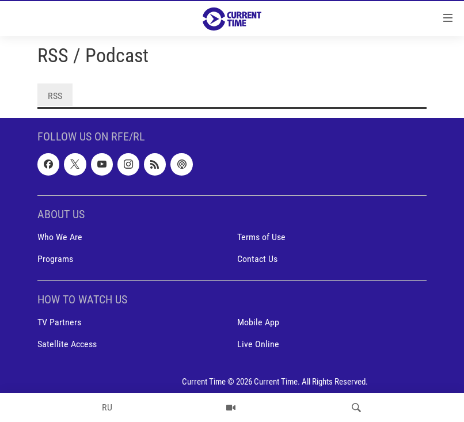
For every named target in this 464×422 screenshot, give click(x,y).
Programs (55, 258)
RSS (55, 95)
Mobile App (258, 322)
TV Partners (59, 322)
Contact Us (257, 258)
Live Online (258, 344)
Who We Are (59, 236)
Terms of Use (261, 236)
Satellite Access (67, 344)
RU (107, 407)
